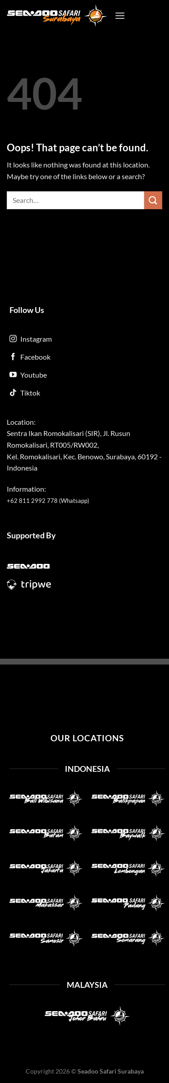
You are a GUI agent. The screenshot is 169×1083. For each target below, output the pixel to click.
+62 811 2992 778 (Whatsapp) (48, 500)
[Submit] (153, 200)
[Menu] (119, 15)
